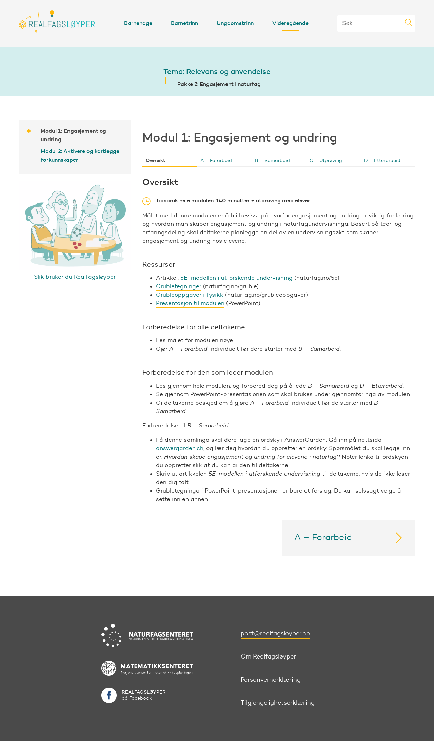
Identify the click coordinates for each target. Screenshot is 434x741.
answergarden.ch (179, 448)
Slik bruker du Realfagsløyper (75, 276)
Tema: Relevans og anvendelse (217, 71)
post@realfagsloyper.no (275, 633)
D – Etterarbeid (382, 160)
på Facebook (144, 695)
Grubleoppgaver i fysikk (189, 294)
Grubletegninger (178, 286)
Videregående (290, 23)
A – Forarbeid (216, 160)
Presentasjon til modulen (190, 303)
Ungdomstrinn (235, 23)
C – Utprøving (326, 160)
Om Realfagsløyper (268, 656)
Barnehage (138, 23)
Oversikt (155, 160)
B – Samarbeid (272, 160)
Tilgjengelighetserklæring (278, 702)
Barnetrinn (184, 23)
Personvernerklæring (271, 679)
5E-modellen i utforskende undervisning (236, 277)
